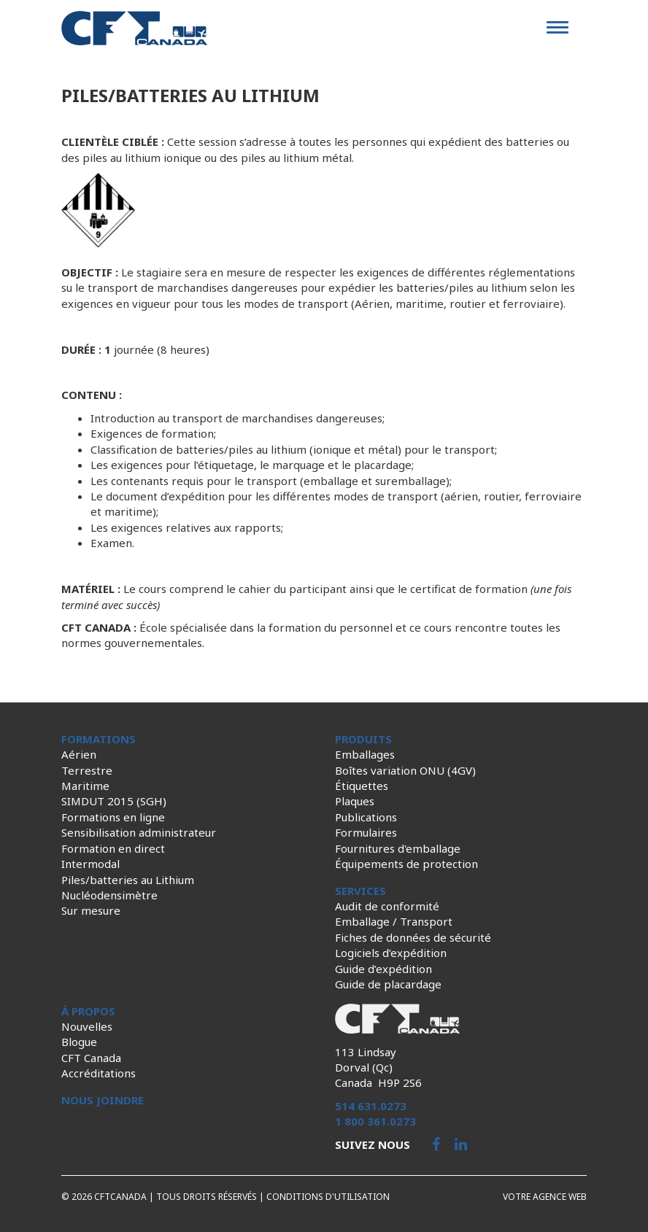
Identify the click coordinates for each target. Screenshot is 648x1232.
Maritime (85, 785)
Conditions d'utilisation (328, 1196)
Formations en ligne (113, 817)
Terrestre (86, 770)
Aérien (78, 754)
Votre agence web (545, 1196)
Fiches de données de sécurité (413, 937)
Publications (366, 817)
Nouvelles (86, 1026)
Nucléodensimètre (109, 895)
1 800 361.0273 (375, 1121)
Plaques (354, 801)
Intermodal (90, 863)
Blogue (79, 1041)
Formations (98, 739)
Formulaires (366, 832)
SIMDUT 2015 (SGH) (113, 801)
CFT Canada (91, 1057)
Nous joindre (102, 1100)
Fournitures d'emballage (397, 848)
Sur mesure (90, 910)
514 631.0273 (370, 1106)
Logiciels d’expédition (391, 952)
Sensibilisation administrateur (138, 832)
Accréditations (98, 1073)
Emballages (365, 754)
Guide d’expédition (383, 968)
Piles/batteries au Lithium (127, 879)
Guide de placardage (388, 984)
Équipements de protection (406, 863)
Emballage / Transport (393, 921)
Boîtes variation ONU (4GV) (405, 770)
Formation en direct (113, 848)
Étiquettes (361, 785)
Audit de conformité (387, 906)
